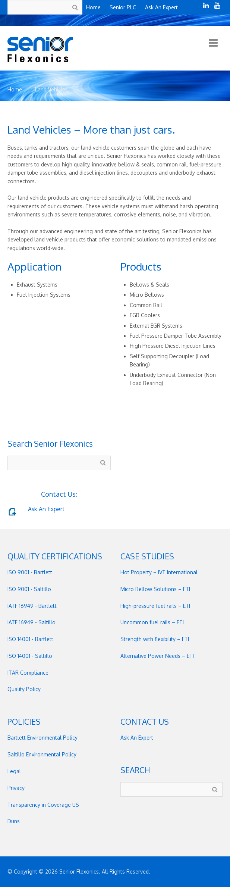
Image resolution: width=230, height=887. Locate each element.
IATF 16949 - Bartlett (32, 606)
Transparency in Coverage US (43, 805)
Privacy (16, 788)
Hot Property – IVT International (159, 572)
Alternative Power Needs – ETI (157, 656)
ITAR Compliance (27, 672)
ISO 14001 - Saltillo (29, 656)
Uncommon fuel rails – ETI (152, 622)
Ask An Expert (46, 509)
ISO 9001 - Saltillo (29, 589)
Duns (13, 821)
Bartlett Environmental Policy (42, 737)
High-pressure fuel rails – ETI (155, 606)
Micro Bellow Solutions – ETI (155, 589)
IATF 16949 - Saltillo (31, 622)
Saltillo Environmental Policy (41, 754)
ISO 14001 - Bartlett (30, 639)
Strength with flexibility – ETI (154, 639)
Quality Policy (24, 689)
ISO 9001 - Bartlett (29, 572)
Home (14, 89)
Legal (14, 771)
